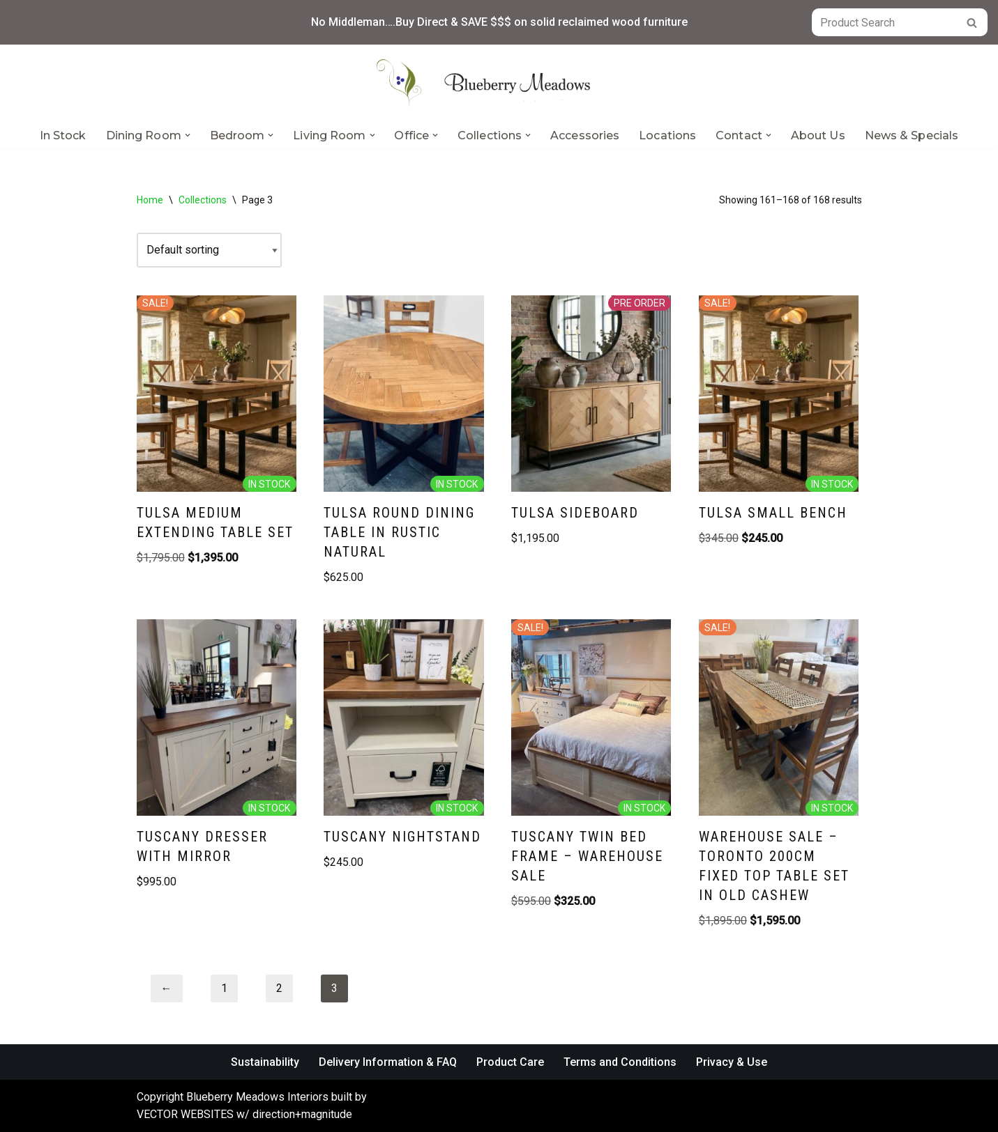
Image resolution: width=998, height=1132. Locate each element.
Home (150, 200)
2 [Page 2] (279, 988)
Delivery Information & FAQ (388, 1062)
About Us (818, 135)
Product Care (510, 1062)
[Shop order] (209, 250)
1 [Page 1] (224, 988)
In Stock (63, 135)
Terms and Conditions (620, 1062)
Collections (203, 200)
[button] (187, 135)
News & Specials (912, 135)
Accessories (584, 135)
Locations (667, 135)
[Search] (884, 22)
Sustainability (265, 1062)
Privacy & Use (731, 1062)
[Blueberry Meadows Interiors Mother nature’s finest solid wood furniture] (499, 83)
